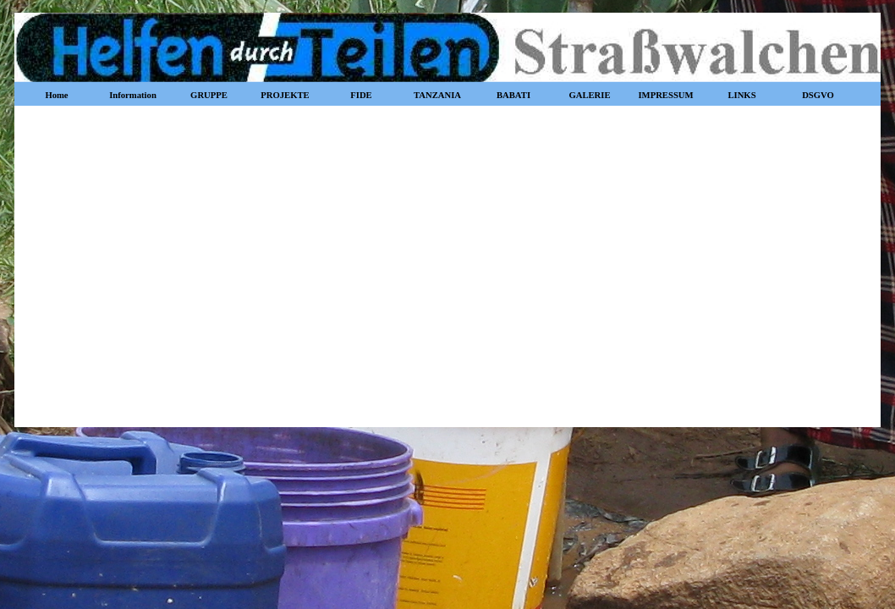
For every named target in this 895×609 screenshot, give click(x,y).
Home (56, 95)
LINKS (741, 95)
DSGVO (818, 95)
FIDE (360, 95)
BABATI (513, 95)
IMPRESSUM (665, 95)
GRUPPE (209, 95)
